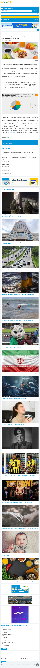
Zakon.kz (10, 66)
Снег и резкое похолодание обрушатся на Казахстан (20, 387)
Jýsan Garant (5, 632)
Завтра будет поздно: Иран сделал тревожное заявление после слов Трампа (20, 362)
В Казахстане (4, 33)
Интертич (5, 639)
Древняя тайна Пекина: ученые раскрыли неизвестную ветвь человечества (20, 517)
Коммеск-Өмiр (6, 645)
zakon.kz (9, 137)
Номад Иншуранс (7, 629)
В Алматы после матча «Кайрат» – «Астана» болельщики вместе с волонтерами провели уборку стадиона (20, 335)
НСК (4, 643)
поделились (18, 69)
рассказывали (11, 132)
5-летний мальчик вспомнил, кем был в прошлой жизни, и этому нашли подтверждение (20, 543)
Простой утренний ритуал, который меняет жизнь (20, 413)
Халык (4, 627)
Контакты (11, 664)
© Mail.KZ (2, 664)
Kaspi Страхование (7, 635)
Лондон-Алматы (6, 631)
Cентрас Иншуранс (7, 634)
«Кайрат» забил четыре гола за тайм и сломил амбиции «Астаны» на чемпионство (20, 465)
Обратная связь (3, 666)
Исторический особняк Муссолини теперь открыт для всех (20, 439)
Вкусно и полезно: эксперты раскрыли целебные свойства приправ (20, 570)
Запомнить (36, 19)
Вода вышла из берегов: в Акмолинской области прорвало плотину (20, 283)
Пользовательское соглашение (27, 664)
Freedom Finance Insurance (9, 642)
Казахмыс (5, 640)
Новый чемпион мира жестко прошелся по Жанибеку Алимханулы (20, 491)
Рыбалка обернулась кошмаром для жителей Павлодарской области (20, 309)
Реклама (6, 664)
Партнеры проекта (17, 664)
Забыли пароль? (5, 19)
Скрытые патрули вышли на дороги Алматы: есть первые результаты (20, 258)
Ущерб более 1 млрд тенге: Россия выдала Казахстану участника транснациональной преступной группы (20, 204)
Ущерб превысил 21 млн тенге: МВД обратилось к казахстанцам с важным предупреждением (20, 231)
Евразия (5, 637)
